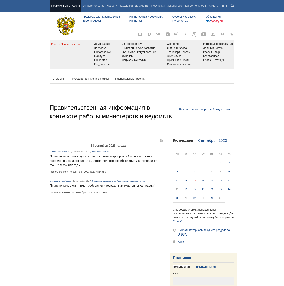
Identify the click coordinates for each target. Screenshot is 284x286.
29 (212, 198)
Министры (135, 20)
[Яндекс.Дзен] (167, 34)
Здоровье (100, 47)
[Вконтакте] (158, 34)
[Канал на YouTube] (204, 34)
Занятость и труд (132, 43)
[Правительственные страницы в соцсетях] (213, 34)
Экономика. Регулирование (139, 52)
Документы (142, 5)
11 (177, 180)
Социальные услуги (134, 60)
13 (194, 180)
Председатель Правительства (101, 16)
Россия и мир (211, 52)
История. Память (101, 152)
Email (176, 273)
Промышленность (178, 60)
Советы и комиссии (184, 16)
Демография (102, 43)
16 (220, 180)
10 (229, 171)
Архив (181, 241)
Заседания (126, 5)
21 (203, 189)
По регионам (180, 20)
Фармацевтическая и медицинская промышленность (118, 181)
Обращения (213, 16)
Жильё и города (177, 47)
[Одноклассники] (185, 34)
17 (229, 180)
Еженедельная (206, 266)
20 (194, 189)
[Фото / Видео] (140, 34)
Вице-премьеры (92, 20)
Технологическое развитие (138, 47)
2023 (222, 140)
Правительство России (65, 5)
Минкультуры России (60, 152)
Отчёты (213, 5)
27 (194, 198)
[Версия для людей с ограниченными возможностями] (222, 34)
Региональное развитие (218, 43)
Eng (224, 5)
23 (220, 189)
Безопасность (211, 56)
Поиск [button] (232, 6)
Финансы (127, 56)
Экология (173, 43)
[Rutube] (176, 34)
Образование (102, 52)
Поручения (158, 5)
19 (186, 189)
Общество (100, 60)
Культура (99, 56)
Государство (102, 64)
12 (186, 180)
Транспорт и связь (178, 52)
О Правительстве (93, 5)
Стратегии (59, 78)
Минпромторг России (61, 181)
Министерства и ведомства (146, 16)
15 (212, 180)
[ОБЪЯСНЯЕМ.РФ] (194, 34)
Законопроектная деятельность (187, 5)
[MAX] (149, 34)
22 (212, 189)
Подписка (182, 258)
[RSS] (231, 34)
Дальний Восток (213, 47)
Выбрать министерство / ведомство (204, 109)
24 (229, 189)
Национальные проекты (130, 78)
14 (203, 180)
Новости (112, 5)
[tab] (183, 266)
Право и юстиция (213, 60)
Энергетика (174, 56)
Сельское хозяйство (179, 64)
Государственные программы (90, 78)
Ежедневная (181, 266)
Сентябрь (207, 140)
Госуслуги (214, 21)
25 (177, 198)
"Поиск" (177, 221)
